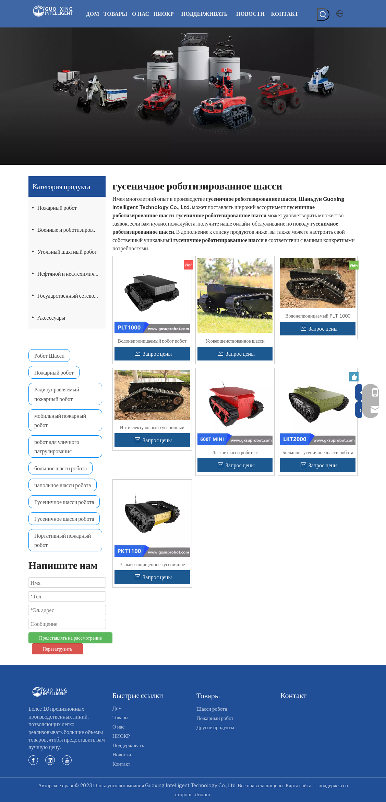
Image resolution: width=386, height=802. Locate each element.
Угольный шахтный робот (67, 251)
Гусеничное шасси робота (64, 502)
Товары (120, 717)
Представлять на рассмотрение (70, 638)
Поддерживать (128, 745)
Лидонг (203, 794)
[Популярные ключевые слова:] (323, 14)
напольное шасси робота (62, 485)
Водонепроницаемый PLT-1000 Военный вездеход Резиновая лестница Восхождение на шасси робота (318, 315)
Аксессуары (51, 317)
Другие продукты (215, 727)
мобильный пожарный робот (60, 420)
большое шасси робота (60, 468)
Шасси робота (211, 709)
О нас (118, 726)
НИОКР (121, 736)
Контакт (121, 763)
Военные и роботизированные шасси (71, 229)
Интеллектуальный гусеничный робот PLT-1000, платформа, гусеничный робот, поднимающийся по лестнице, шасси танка (152, 427)
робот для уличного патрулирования (56, 446)
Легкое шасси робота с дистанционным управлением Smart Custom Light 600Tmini (235, 452)
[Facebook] (33, 760)
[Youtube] (67, 760)
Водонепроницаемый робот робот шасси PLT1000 (152, 340)
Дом (117, 708)
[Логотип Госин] (49, 692)
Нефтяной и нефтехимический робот (71, 273)
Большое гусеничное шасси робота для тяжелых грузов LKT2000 (317, 452)
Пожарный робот (57, 207)
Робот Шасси (49, 355)
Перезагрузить (57, 649)
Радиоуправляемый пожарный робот (56, 394)
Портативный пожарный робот (62, 540)
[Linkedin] (50, 760)
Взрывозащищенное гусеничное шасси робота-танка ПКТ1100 (152, 564)
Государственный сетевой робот (71, 295)
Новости (121, 754)
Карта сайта (298, 785)
